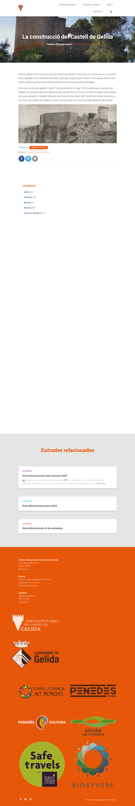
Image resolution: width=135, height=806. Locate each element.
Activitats (28, 197)
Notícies (27, 203)
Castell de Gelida (67, 5)
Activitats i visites (91, 5)
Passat (46, 152)
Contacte (98, 12)
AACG (110, 5)
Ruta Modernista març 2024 (40, 505)
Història (38, 152)
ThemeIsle (112, 800)
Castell (30, 152)
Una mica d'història (38, 147)
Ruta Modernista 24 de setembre (43, 528)
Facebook (20, 799)
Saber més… (101, 483)
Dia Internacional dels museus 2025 (45, 475)
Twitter (25, 799)
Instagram (30, 799)
